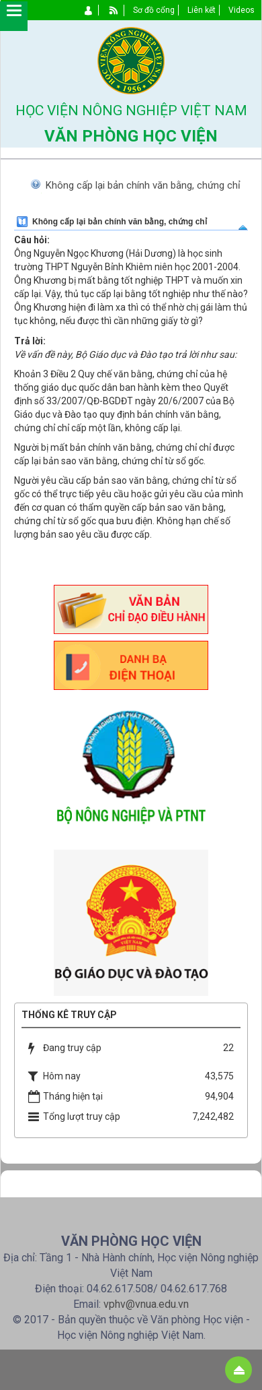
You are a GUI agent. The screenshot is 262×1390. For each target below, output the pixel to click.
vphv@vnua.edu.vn (146, 1304)
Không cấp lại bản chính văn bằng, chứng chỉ (143, 185)
